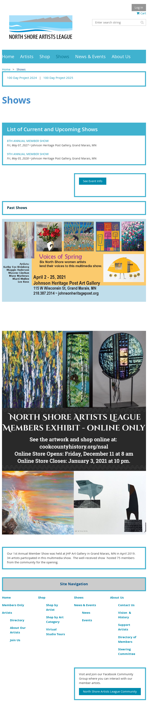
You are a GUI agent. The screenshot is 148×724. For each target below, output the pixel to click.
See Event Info (92, 181)
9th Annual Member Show (28, 154)
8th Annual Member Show (28, 141)
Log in (139, 7)
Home (6, 69)
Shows (78, 597)
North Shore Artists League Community (110, 691)
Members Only (13, 605)
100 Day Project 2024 (22, 78)
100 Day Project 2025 (58, 78)
